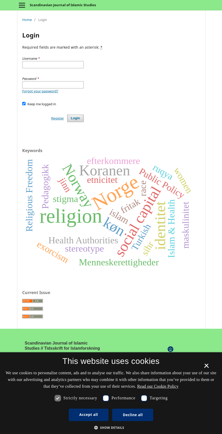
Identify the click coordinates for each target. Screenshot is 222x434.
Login (75, 118)
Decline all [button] (133, 414)
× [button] (206, 367)
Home (27, 19)
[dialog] (111, 393)
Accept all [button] (88, 414)
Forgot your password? (40, 91)
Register (57, 118)
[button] (111, 427)
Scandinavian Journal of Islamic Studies (63, 5)
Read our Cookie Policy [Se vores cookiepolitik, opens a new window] (158, 386)
